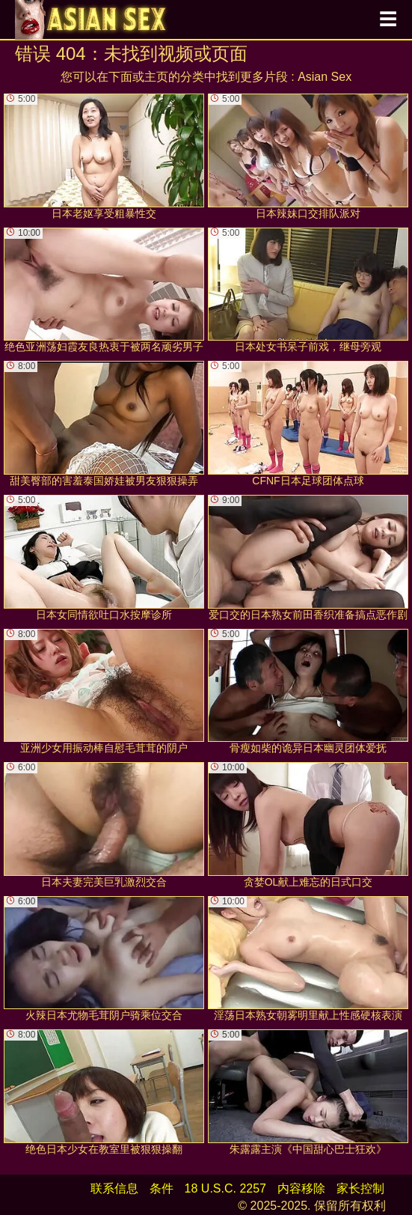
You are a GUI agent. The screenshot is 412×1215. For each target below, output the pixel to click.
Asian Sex (324, 76)
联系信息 (114, 1188)
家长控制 (360, 1188)
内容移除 (301, 1188)
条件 (161, 1188)
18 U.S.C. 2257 (225, 1188)
